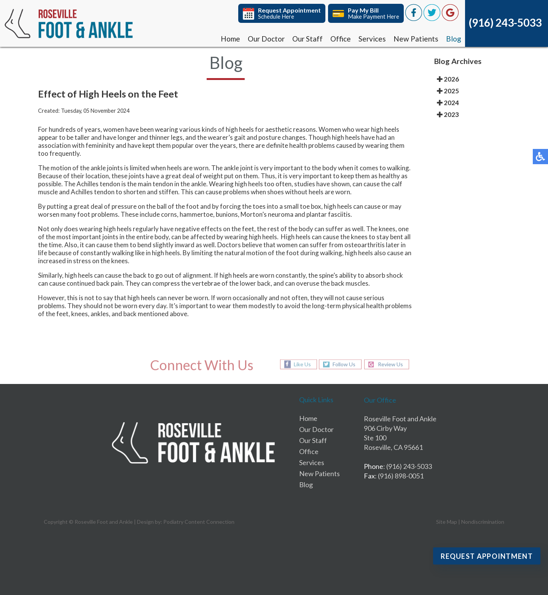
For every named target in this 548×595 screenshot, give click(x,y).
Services (372, 38)
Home (230, 38)
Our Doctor (266, 38)
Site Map (446, 521)
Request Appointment (487, 556)
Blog (453, 38)
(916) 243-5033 (505, 22)
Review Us (390, 364)
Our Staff (307, 38)
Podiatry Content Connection (198, 521)
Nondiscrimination (482, 521)
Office (340, 38)
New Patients (415, 38)
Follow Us (344, 364)
